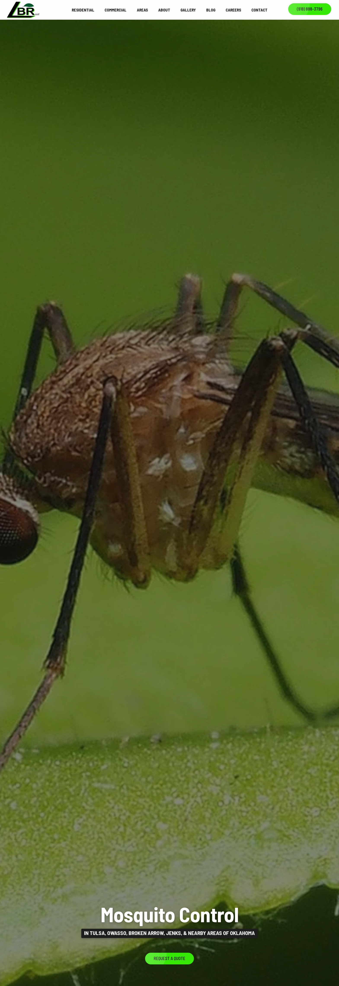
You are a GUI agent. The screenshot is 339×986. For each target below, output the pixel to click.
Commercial (115, 9)
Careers (233, 9)
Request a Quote (169, 958)
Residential (83, 9)
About (164, 9)
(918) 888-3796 (310, 8)
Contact (259, 9)
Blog (210, 9)
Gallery (188, 9)
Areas (142, 9)
